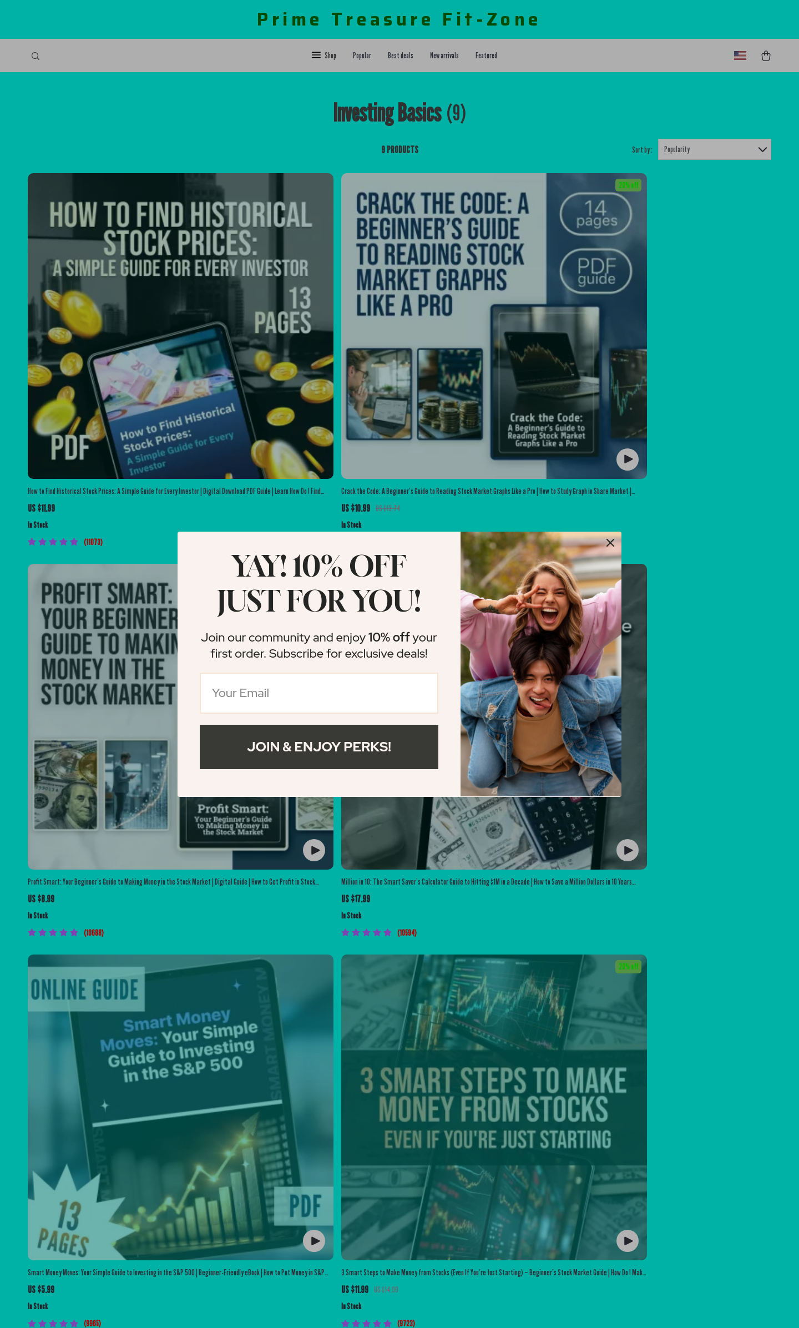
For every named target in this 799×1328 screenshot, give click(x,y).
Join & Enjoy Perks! (319, 746)
